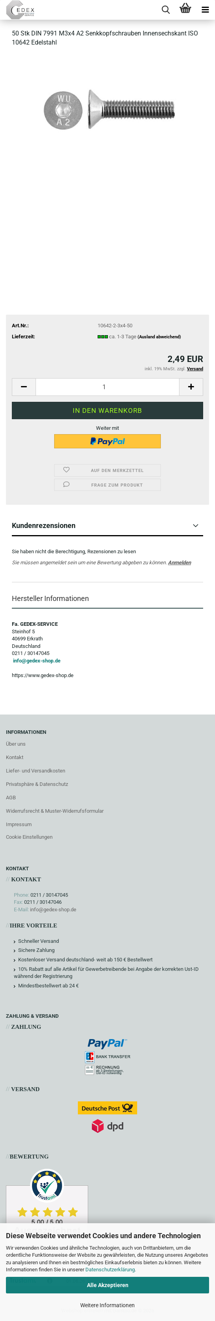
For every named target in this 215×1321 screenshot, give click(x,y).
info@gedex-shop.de (36, 661)
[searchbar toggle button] (165, 10)
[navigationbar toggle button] (205, 10)
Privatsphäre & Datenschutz (37, 784)
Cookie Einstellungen (29, 837)
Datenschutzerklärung (110, 1269)
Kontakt (14, 757)
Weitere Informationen (107, 1305)
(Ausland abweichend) (159, 337)
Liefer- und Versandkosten (35, 771)
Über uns (16, 744)
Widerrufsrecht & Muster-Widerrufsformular (55, 811)
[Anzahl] (107, 387)
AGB (11, 797)
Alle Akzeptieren (107, 1285)
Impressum (19, 824)
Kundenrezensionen (43, 525)
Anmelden (179, 562)
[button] (24, 387)
